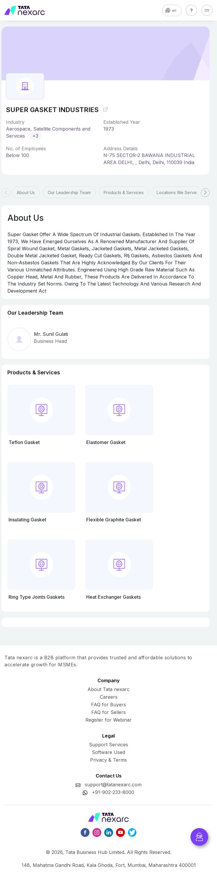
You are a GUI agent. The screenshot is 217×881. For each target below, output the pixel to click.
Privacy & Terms (108, 760)
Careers (108, 697)
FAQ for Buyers (108, 705)
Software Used (108, 752)
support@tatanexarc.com (113, 784)
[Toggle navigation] (207, 10)
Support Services (108, 744)
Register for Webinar (108, 720)
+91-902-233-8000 (113, 792)
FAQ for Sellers (108, 712)
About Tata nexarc (108, 689)
